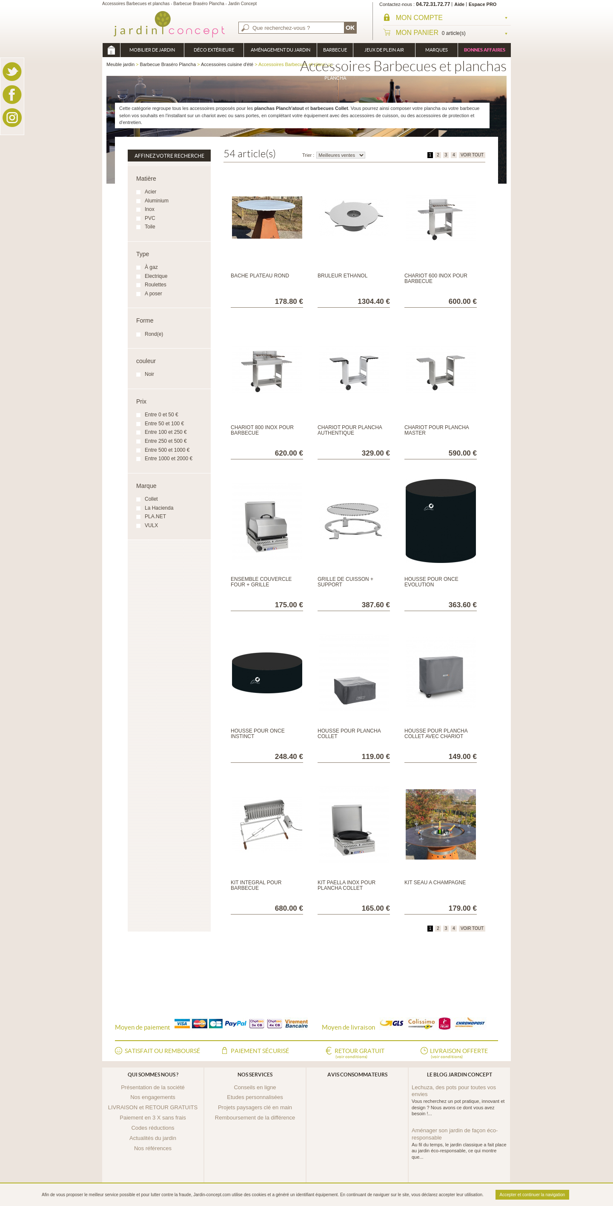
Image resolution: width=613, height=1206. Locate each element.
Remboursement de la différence (255, 1117)
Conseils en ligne (255, 1087)
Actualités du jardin (152, 1138)
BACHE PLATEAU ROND (260, 276)
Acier (150, 192)
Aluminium (157, 201)
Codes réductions (152, 1128)
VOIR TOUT (472, 155)
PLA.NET (155, 516)
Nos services (255, 1074)
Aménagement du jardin (280, 49)
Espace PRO (482, 4)
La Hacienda (159, 508)
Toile (150, 227)
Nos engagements (152, 1097)
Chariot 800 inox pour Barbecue (262, 430)
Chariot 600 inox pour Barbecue (435, 278)
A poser (153, 294)
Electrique (156, 276)
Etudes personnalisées (255, 1097)
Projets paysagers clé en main (255, 1107)
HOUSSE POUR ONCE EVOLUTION (431, 582)
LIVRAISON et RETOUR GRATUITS (153, 1107)
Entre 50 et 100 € (164, 424)
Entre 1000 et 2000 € (168, 459)
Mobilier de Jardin (152, 49)
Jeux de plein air (384, 49)
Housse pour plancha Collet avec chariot (435, 733)
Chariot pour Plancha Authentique (350, 430)
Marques (436, 49)
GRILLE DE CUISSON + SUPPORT (345, 582)
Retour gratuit (359, 1054)
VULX (151, 525)
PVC (150, 218)
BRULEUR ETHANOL (342, 276)
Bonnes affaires (484, 49)
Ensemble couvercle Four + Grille (261, 582)
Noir (149, 374)
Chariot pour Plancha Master (436, 430)
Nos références (153, 1148)
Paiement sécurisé (260, 1050)
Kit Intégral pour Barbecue (256, 885)
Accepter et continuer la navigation (532, 1194)
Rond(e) (154, 334)
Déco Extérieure (214, 49)
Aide (459, 4)
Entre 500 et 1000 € (167, 450)
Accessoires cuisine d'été (227, 64)
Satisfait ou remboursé (162, 1050)
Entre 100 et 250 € (166, 432)
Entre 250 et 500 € (166, 441)
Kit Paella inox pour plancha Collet (346, 885)
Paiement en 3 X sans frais (153, 1117)
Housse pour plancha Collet (349, 733)
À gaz (151, 267)
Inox (150, 209)
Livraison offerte (459, 1054)
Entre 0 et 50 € (161, 415)
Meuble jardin (111, 50)
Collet (151, 499)
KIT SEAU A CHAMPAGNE (435, 883)
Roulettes (155, 285)
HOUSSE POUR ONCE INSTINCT (258, 733)
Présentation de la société (153, 1087)
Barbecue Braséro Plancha (335, 52)
